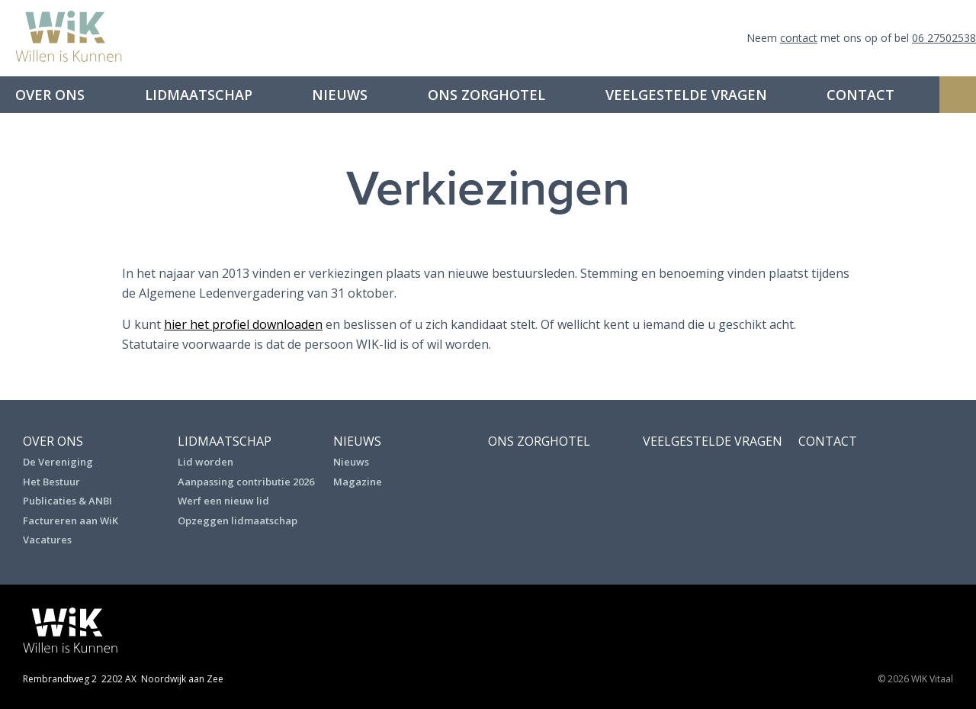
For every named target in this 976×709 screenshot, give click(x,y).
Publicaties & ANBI (67, 501)
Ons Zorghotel (486, 94)
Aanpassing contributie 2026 (246, 481)
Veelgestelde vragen (686, 94)
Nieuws (340, 94)
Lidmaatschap (198, 94)
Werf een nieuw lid (223, 501)
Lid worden (205, 462)
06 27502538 (944, 38)
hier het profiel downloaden (243, 324)
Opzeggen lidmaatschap (237, 520)
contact (798, 38)
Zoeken (957, 94)
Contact (860, 94)
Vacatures (47, 539)
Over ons (50, 94)
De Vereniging (58, 462)
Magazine (357, 481)
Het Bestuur (51, 481)
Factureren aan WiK (70, 520)
